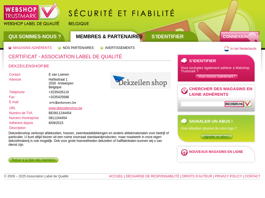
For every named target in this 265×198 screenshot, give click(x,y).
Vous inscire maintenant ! (216, 76)
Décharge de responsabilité (153, 176)
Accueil (116, 176)
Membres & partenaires (109, 36)
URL (12, 108)
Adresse (15, 79)
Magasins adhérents (32, 48)
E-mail (13, 102)
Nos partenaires (78, 48)
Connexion (235, 36)
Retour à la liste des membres (33, 160)
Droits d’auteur (197, 176)
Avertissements (120, 48)
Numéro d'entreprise (24, 118)
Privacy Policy (228, 176)
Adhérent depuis (21, 123)
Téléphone (17, 92)
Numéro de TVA (20, 113)
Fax (12, 97)
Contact (14, 74)
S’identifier (167, 36)
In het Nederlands (243, 49)
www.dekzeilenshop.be (65, 108)
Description (17, 128)
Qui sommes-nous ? (35, 36)
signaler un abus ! (217, 137)
